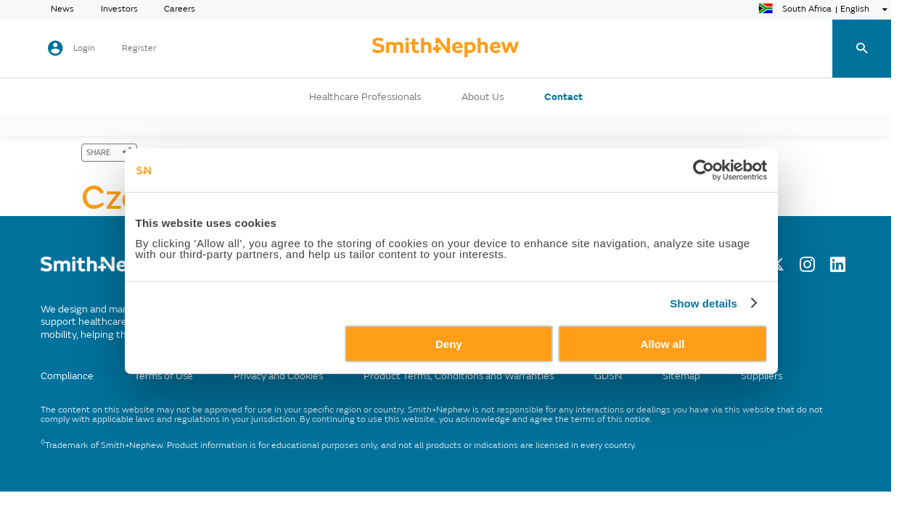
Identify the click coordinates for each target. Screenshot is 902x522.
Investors (119, 9)
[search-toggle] (861, 49)
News (62, 9)
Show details (703, 303)
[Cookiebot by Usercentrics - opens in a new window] (703, 170)
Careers (179, 9)
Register (139, 48)
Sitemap (681, 376)
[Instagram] (807, 268)
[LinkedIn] (837, 268)
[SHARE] (109, 153)
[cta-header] (445, 48)
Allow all (663, 343)
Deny (448, 343)
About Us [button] (483, 97)
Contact (563, 97)
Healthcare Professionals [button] (365, 97)
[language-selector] (824, 9)
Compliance (67, 376)
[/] (110, 272)
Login (84, 48)
